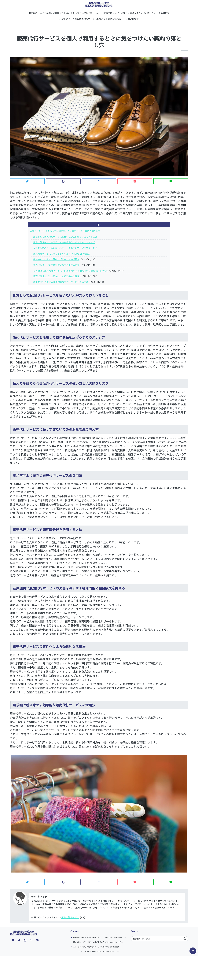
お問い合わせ (132, 18)
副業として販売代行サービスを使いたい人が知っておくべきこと (65, 236)
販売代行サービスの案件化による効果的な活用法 (57, 276)
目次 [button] (99, 224)
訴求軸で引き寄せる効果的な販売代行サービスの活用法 (60, 281)
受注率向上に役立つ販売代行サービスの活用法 (56, 259)
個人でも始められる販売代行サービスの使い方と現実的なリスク (65, 247)
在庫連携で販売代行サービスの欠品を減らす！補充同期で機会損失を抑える (70, 270)
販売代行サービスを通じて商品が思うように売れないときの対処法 (136, 13)
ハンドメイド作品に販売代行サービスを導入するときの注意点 (90, 18)
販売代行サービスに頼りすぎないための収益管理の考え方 (61, 253)
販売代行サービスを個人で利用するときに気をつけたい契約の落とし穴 (64, 13)
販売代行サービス (70, 917)
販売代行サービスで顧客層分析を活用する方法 (56, 264)
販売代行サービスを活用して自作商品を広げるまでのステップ (64, 242)
